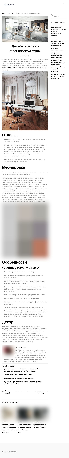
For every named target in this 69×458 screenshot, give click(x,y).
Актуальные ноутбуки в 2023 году (36, 392)
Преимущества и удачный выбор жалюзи (19, 378)
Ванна (35, 422)
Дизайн (11, 13)
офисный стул (11, 68)
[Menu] (64, 2)
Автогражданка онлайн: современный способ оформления (58, 76)
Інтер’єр (27, 56)
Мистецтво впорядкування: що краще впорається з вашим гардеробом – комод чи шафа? (57, 53)
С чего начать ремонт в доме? (13, 392)
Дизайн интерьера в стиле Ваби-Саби (18, 374)
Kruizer (4, 13)
